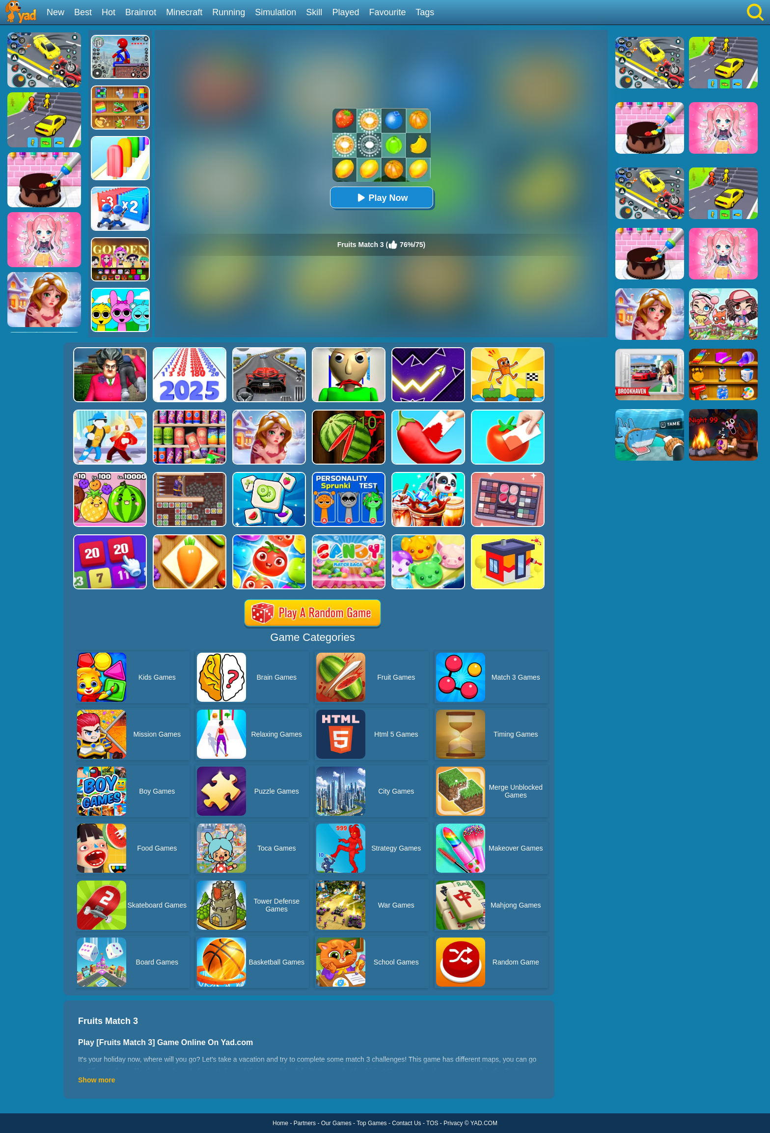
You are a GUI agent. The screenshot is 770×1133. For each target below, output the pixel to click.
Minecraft (184, 12)
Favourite (387, 12)
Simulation (275, 12)
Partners (305, 1123)
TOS (432, 1123)
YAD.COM (483, 1123)
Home (280, 1123)
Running (228, 12)
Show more (96, 1080)
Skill (314, 12)
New (55, 12)
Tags (424, 12)
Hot (108, 12)
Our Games (336, 1123)
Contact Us (406, 1123)
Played (345, 12)
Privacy (453, 1123)
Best (83, 12)
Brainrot (140, 12)
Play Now (381, 198)
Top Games (371, 1123)
